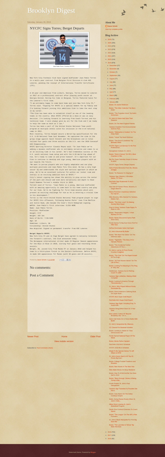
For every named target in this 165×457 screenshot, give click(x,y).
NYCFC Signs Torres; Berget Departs (122, 164)
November (113, 69)
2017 (109, 435)
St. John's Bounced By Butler (119, 231)
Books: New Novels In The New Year (121, 366)
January (112, 102)
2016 (109, 438)
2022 (109, 53)
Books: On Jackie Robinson (118, 105)
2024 (109, 46)
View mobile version (64, 341)
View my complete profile (114, 29)
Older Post (95, 336)
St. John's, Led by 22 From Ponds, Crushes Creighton (121, 251)
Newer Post (33, 336)
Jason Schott (112, 26)
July (111, 82)
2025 (109, 43)
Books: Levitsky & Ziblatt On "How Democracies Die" (121, 331)
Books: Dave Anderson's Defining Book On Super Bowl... (122, 292)
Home (64, 336)
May (111, 89)
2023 (109, 49)
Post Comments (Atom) (45, 348)
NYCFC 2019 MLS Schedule (119, 348)
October (112, 72)
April (111, 92)
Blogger (93, 452)
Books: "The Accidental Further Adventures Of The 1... (119, 246)
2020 (109, 59)
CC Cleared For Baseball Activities (121, 327)
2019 (109, 63)
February (113, 98)
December (113, 65)
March (112, 95)
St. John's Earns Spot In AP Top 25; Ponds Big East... (121, 357)
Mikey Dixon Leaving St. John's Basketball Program (120, 405)
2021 (109, 56)
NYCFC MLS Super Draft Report (120, 297)
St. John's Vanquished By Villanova (121, 324)
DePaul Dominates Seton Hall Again (121, 228)
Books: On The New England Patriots (122, 123)
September (114, 75)
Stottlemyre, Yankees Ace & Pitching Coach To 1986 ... (121, 272)
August (112, 79)
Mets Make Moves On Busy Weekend (122, 370)
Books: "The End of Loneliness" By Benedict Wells (121, 141)
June (111, 85)
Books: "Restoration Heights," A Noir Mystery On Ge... (121, 213)
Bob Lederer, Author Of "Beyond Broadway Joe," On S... (120, 314)
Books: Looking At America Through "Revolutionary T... (121, 282)
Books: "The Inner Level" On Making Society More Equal (121, 203)
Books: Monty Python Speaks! (119, 341)
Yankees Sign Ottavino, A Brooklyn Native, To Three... (121, 177)
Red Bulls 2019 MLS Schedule (119, 344)
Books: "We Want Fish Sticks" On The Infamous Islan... (122, 235)
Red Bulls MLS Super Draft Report (121, 300)
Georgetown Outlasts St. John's (120, 151)
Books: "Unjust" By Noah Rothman (121, 137)
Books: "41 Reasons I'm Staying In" (121, 173)
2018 (109, 432)
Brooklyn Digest (51, 10)
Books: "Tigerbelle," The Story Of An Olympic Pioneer (121, 241)
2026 (109, 39)
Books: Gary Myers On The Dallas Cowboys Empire (121, 395)
